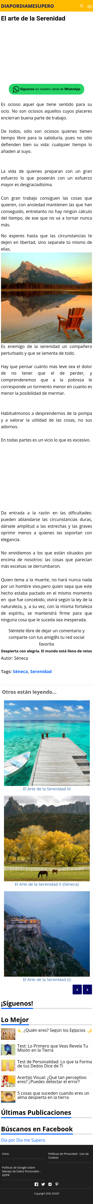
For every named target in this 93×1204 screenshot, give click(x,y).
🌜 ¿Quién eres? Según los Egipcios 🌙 (54, 1030)
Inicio (5, 1154)
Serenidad (41, 671)
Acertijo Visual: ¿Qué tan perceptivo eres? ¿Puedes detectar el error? (51, 1079)
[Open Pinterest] (56, 1184)
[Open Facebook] (36, 1184)
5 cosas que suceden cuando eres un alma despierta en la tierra (53, 1095)
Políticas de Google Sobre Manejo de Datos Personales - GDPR (21, 1171)
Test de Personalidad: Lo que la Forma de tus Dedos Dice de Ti (54, 1064)
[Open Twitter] (43, 1184)
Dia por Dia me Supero (23, 1140)
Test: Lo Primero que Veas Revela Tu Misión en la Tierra (52, 1048)
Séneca (20, 671)
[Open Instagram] (50, 1184)
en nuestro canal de (46, 89)
